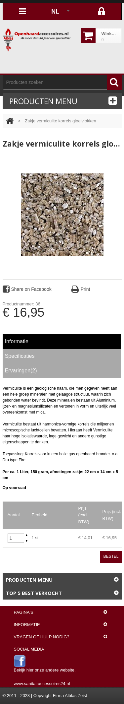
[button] (26, 535)
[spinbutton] (16, 538)
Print (80, 289)
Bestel (110, 556)
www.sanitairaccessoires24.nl (42, 683)
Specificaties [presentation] (20, 356)
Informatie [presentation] (16, 341)
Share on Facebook (27, 289)
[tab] (62, 341)
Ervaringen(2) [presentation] (21, 370)
